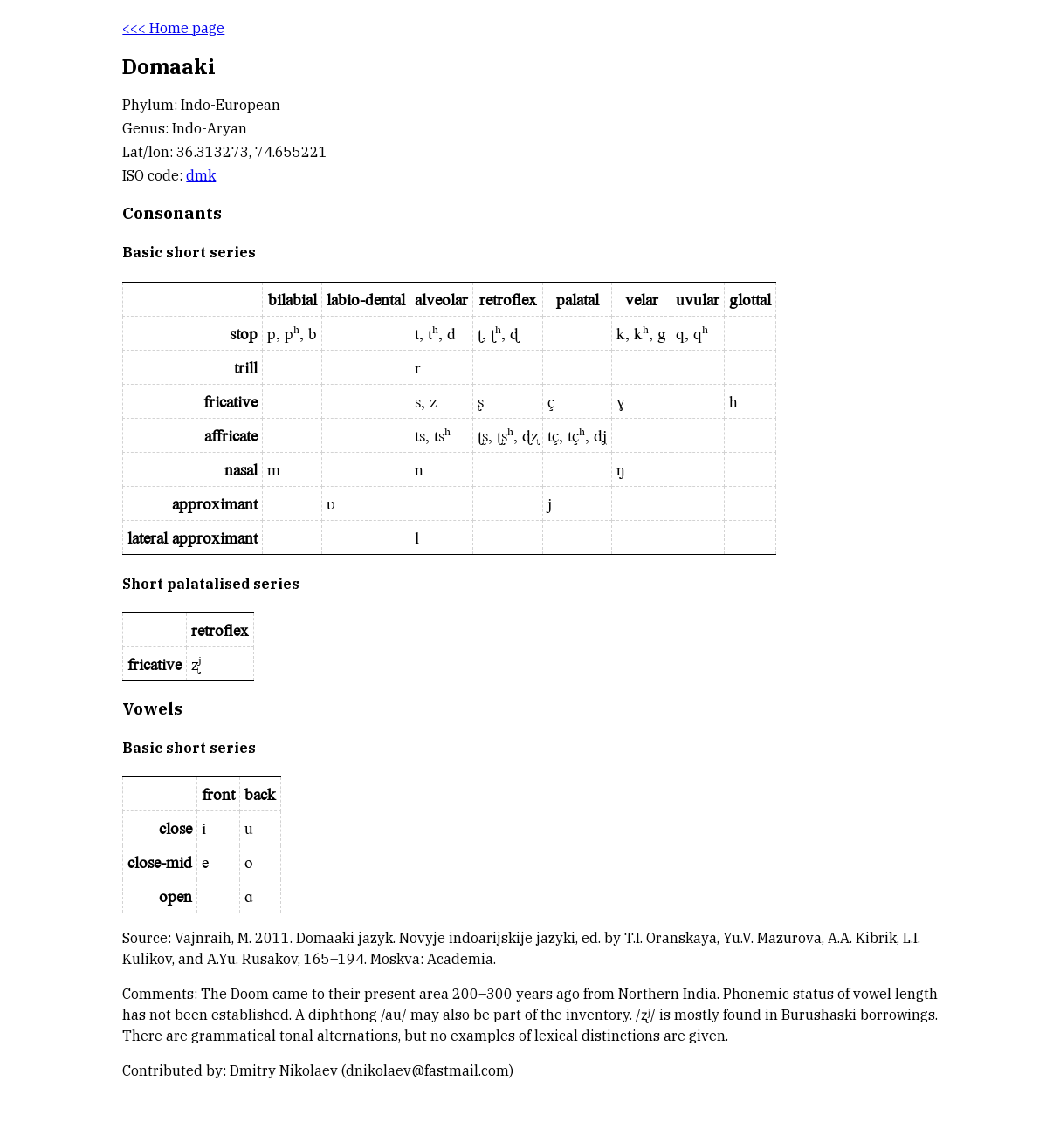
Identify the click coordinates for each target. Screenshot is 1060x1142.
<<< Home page (173, 28)
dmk (201, 175)
